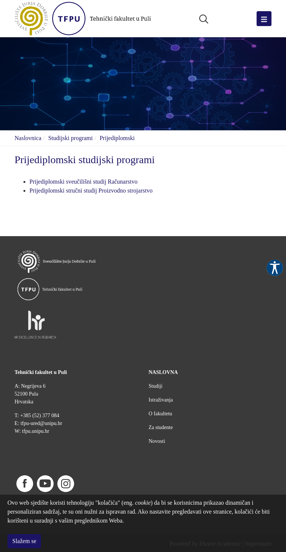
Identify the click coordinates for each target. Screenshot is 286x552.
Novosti (157, 441)
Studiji (155, 386)
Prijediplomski (116, 138)
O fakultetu (160, 413)
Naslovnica (28, 138)
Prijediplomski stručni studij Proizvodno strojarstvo (91, 190)
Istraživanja (161, 400)
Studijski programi (70, 138)
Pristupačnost (275, 268)
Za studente (161, 427)
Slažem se (24, 541)
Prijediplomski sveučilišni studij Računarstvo (83, 181)
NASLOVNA (163, 372)
